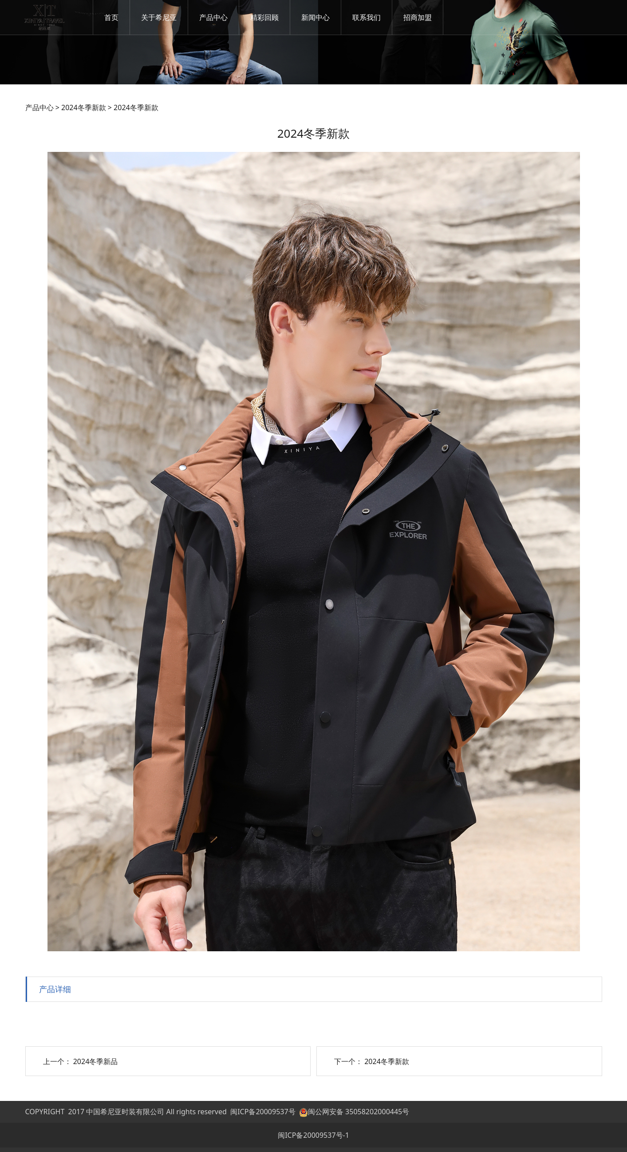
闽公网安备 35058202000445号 (354, 1111)
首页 (112, 17)
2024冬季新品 (95, 1061)
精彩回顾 (265, 17)
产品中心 (214, 17)
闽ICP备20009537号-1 (313, 1135)
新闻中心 (316, 17)
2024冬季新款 (83, 107)
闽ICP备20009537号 (262, 1111)
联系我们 (367, 17)
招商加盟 (418, 17)
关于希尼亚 (159, 17)
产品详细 (55, 988)
